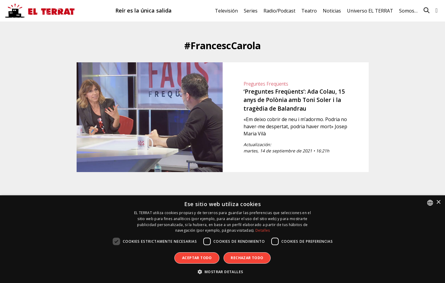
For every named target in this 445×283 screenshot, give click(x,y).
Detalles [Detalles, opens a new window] (262, 230)
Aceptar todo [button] (197, 257)
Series (251, 10)
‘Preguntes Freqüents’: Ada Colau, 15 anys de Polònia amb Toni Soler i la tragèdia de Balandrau (294, 100)
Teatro (309, 10)
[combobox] (430, 203)
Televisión (226, 10)
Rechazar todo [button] (247, 257)
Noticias (332, 10)
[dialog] (222, 239)
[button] (222, 272)
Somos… (408, 10)
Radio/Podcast (279, 10)
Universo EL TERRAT (370, 10)
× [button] (438, 202)
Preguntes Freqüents (266, 84)
